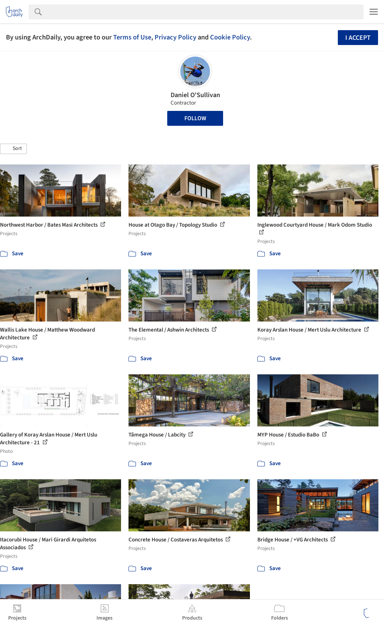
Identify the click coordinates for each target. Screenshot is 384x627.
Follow (195, 118)
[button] (13, 149)
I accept (358, 37)
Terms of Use (132, 37)
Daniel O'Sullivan (195, 95)
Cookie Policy (230, 37)
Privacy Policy (175, 37)
